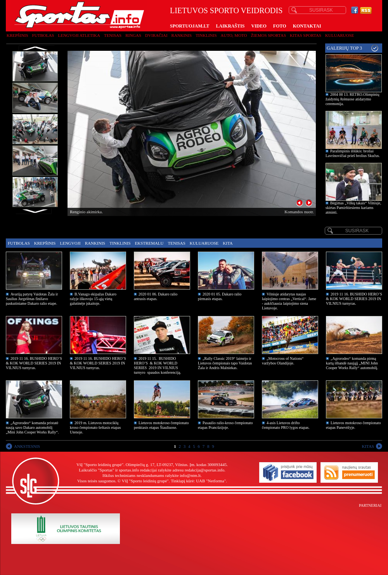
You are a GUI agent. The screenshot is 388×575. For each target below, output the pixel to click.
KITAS (368, 446)
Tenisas (112, 35)
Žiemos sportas (268, 35)
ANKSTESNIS (27, 446)
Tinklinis (206, 35)
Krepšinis (17, 35)
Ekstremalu (149, 243)
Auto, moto (234, 35)
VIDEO (259, 26)
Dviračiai (156, 35)
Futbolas (43, 35)
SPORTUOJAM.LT (189, 26)
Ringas (133, 35)
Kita (227, 243)
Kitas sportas (305, 35)
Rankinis (181, 35)
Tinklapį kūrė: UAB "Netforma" (198, 480)
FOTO (279, 26)
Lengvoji (70, 243)
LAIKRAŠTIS (230, 26)
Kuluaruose (339, 35)
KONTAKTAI (307, 26)
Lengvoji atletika (79, 35)
